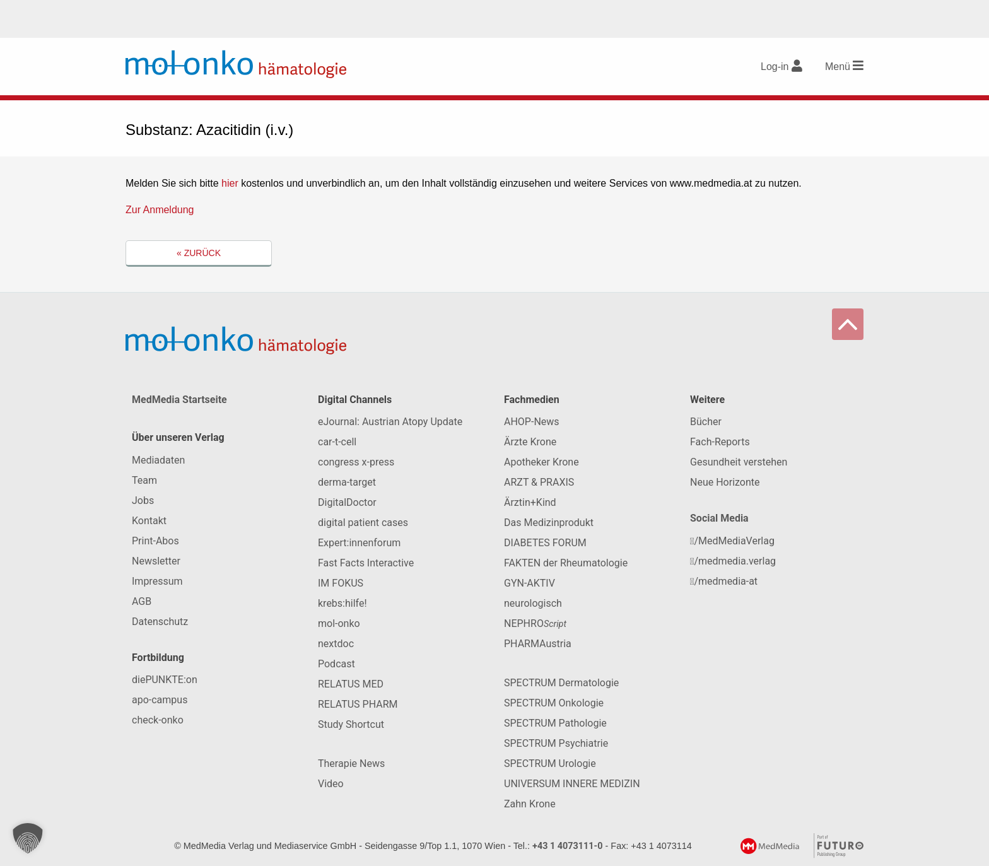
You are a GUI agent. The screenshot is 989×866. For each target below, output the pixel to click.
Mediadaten (158, 460)
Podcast (336, 664)
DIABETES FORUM (545, 543)
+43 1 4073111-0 (567, 846)
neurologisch (533, 603)
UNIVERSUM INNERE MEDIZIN (572, 784)
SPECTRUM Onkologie (554, 703)
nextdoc (336, 644)
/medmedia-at (724, 581)
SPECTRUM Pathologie (555, 723)
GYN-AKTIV (529, 583)
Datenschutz (160, 622)
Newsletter (156, 561)
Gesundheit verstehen (738, 462)
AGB (141, 601)
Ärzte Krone (530, 442)
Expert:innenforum (359, 543)
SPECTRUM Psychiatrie (556, 743)
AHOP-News (531, 422)
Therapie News (351, 763)
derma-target (347, 482)
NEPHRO (535, 623)
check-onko (158, 720)
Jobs (143, 500)
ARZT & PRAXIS (539, 482)
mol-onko (339, 623)
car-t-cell (337, 442)
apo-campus (159, 700)
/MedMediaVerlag (732, 541)
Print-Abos (155, 541)
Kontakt (149, 521)
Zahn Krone (530, 804)
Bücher (706, 422)
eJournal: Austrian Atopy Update (390, 422)
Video (331, 784)
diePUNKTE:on (164, 680)
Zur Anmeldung (160, 209)
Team (144, 480)
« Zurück (199, 253)
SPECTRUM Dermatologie (561, 683)
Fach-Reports (720, 442)
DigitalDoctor (347, 502)
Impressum (157, 581)
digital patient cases (363, 523)
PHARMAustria (537, 644)
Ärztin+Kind (530, 502)
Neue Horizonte (725, 482)
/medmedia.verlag (733, 561)
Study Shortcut (351, 724)
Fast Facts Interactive (366, 563)
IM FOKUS (340, 583)
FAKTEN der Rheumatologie (566, 563)
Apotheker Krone (541, 462)
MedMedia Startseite (179, 400)
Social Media (719, 518)
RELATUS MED (350, 684)
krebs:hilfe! (342, 603)
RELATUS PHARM (357, 704)
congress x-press (356, 462)
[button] (28, 838)
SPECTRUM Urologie (550, 763)
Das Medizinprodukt (549, 523)
